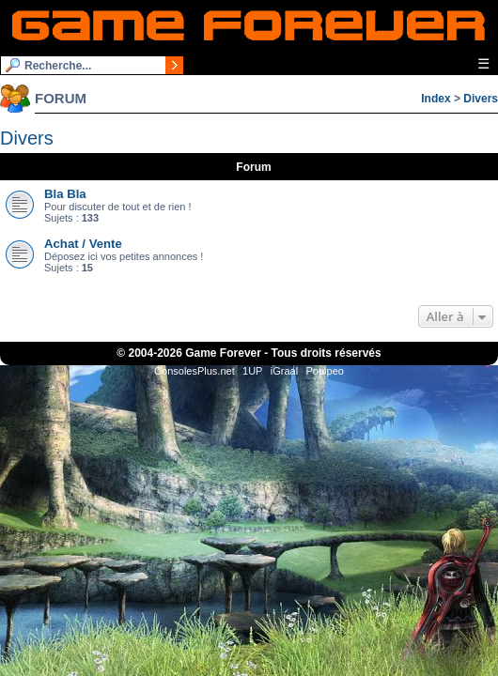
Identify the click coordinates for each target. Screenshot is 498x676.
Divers (480, 98)
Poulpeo (325, 370)
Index (435, 98)
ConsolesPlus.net (194, 370)
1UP (252, 370)
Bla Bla (65, 194)
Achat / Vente (83, 244)
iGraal (284, 370)
